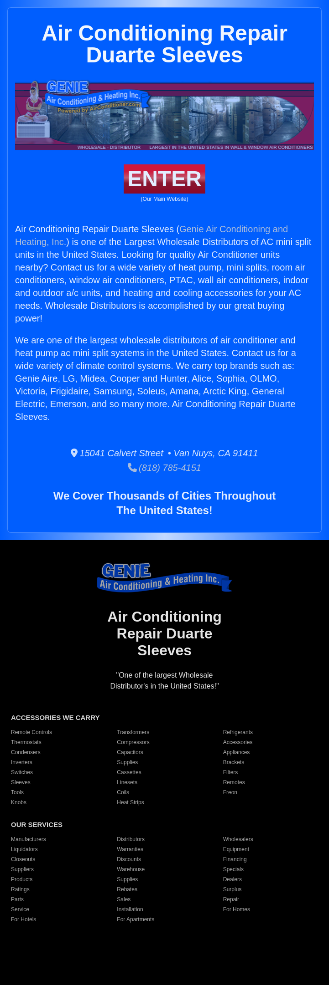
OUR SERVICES (37, 824)
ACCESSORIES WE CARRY (55, 717)
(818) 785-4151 (164, 468)
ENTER (164, 179)
